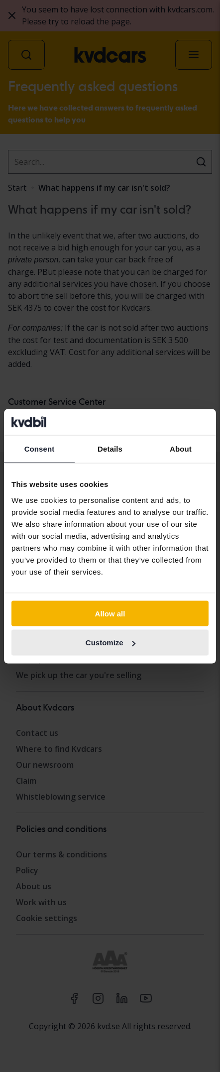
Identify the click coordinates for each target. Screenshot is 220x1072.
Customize (110, 642)
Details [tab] (110, 449)
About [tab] (181, 449)
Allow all (110, 613)
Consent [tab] (39, 449)
